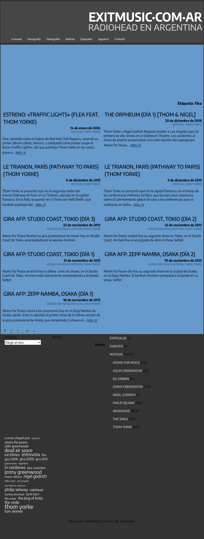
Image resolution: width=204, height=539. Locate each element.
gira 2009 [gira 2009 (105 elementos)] (27, 459)
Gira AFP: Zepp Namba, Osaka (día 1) (48, 293)
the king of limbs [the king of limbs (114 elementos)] (30, 498)
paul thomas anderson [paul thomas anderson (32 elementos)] (15, 485)
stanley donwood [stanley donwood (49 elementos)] (14, 494)
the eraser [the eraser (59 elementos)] (10, 498)
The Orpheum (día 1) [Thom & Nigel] (150, 114)
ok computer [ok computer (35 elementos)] (23, 480)
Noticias (70, 39)
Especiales (86, 39)
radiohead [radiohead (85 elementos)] (36, 490)
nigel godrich (124, 395)
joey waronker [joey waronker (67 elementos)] (36, 467)
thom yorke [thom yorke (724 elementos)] (19, 506)
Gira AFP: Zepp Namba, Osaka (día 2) (150, 254)
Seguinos (103, 39)
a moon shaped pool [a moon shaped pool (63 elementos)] (17, 438)
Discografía (34, 39)
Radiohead (121, 411)
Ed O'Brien (121, 379)
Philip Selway (124, 403)
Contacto (119, 39)
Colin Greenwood (127, 371)
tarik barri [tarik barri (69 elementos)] (32, 494)
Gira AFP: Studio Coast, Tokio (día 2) (151, 218)
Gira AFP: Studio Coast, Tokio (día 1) (49, 254)
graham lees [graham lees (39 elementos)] (11, 463)
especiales (118, 338)
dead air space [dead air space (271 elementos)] (18, 450)
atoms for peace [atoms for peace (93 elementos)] (16, 442)
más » (21, 152)
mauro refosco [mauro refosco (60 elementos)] (13, 476)
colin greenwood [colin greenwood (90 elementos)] (16, 446)
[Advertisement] (102, 72)
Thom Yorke (92, 131)
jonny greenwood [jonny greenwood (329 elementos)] (23, 472)
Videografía (53, 39)
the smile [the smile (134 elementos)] (12, 502)
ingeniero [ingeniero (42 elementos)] (23, 463)
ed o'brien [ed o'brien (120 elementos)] (12, 455)
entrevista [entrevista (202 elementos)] (31, 454)
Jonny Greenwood (128, 387)
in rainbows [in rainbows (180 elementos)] (15, 467)
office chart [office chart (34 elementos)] (10, 481)
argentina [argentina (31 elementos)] (36, 438)
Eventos (116, 346)
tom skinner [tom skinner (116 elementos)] (14, 511)
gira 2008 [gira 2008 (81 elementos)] (11, 459)
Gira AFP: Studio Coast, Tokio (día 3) (49, 218)
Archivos (11, 337)
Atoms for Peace (58, 228)
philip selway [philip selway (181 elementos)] (16, 489)
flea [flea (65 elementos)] (44, 455)
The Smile (120, 419)
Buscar (57, 337)
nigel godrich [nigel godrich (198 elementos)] (35, 476)
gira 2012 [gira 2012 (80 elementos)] (42, 459)
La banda (16, 39)
